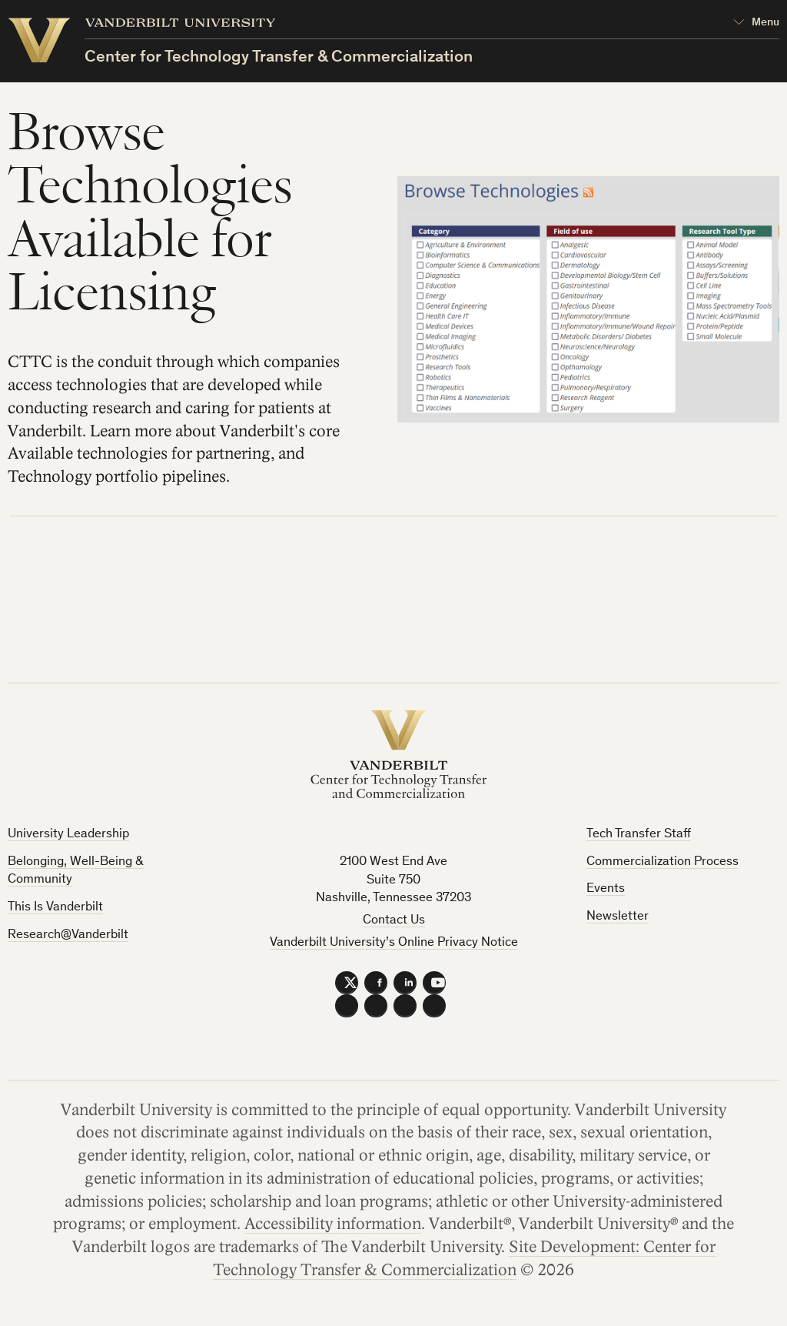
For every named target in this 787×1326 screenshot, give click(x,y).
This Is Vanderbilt (55, 907)
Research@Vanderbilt (68, 935)
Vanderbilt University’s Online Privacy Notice (394, 943)
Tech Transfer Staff (638, 834)
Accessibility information (332, 1224)
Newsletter (617, 917)
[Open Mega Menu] (756, 23)
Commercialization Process (662, 862)
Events (605, 889)
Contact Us (394, 920)
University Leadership (68, 834)
